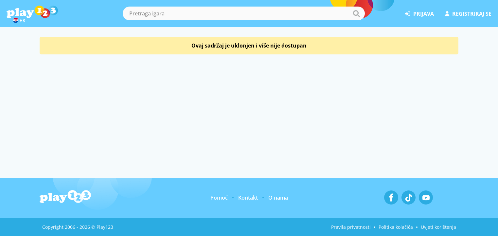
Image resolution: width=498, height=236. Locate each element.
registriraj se (468, 13)
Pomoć (219, 197)
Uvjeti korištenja (438, 227)
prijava (419, 13)
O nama (278, 197)
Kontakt (248, 197)
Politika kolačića (396, 227)
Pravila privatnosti (351, 227)
